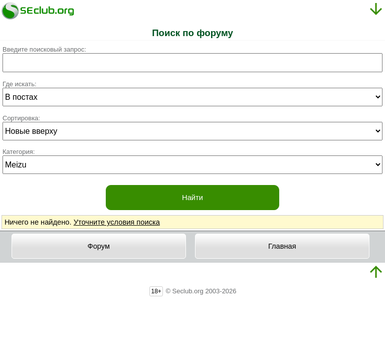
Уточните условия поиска (117, 222)
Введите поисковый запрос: (44, 49)
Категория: (19, 151)
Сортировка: (21, 118)
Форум (99, 246)
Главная (282, 246)
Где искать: (20, 84)
